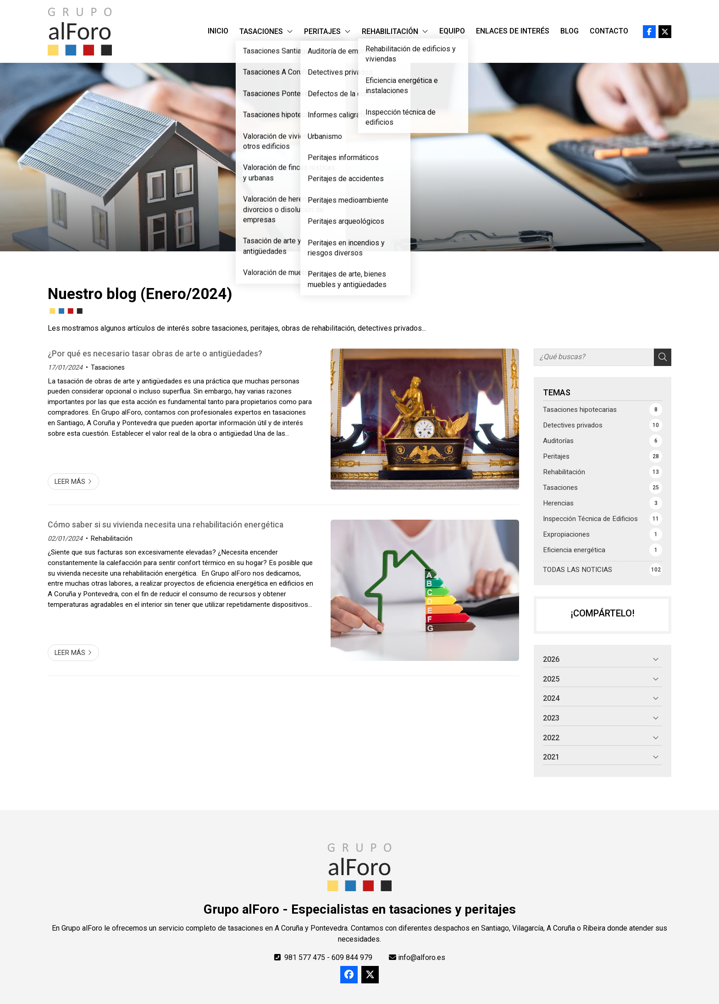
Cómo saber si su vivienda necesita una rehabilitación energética (165, 524)
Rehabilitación (112, 539)
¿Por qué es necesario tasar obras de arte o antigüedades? (155, 353)
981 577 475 (304, 957)
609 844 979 (352, 957)
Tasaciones (108, 368)
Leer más (70, 482)
